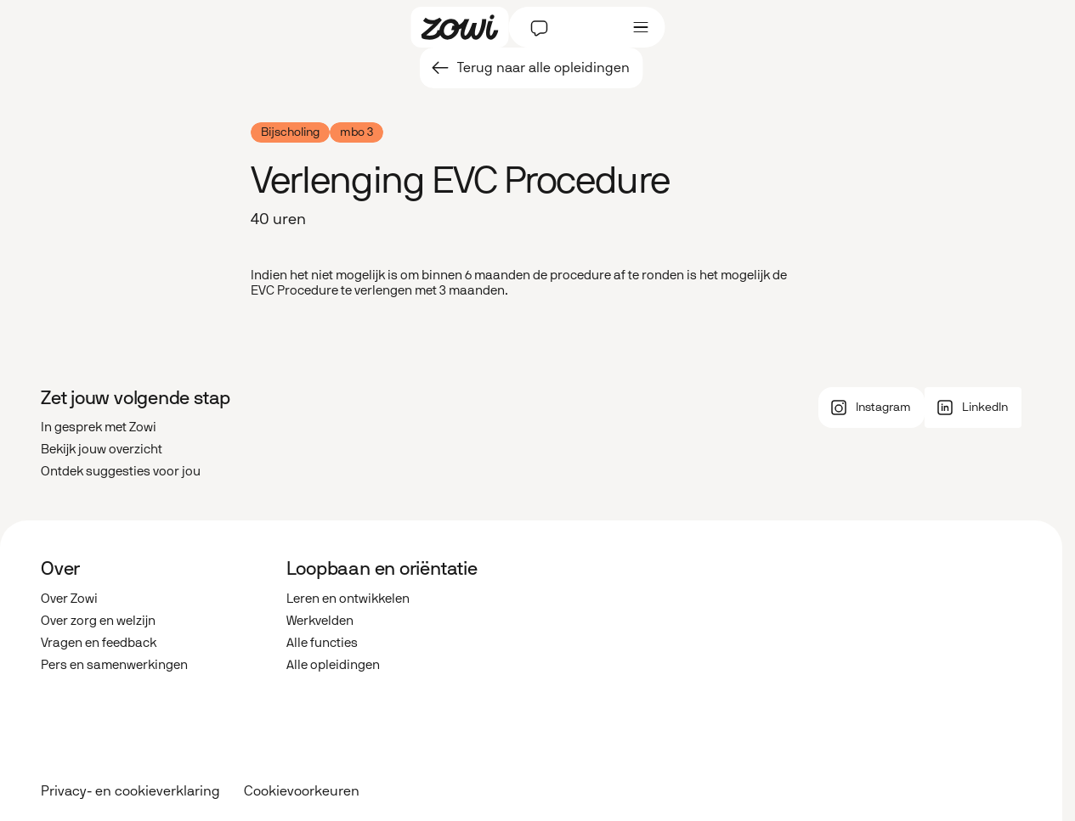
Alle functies (322, 642)
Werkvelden (320, 620)
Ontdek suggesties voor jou (121, 471)
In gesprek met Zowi (98, 427)
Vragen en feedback (98, 642)
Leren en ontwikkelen (348, 598)
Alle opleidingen (333, 664)
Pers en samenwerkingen (114, 664)
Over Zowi (69, 598)
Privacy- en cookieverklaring (130, 791)
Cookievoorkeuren (301, 791)
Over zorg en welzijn (98, 620)
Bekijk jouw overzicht (101, 449)
